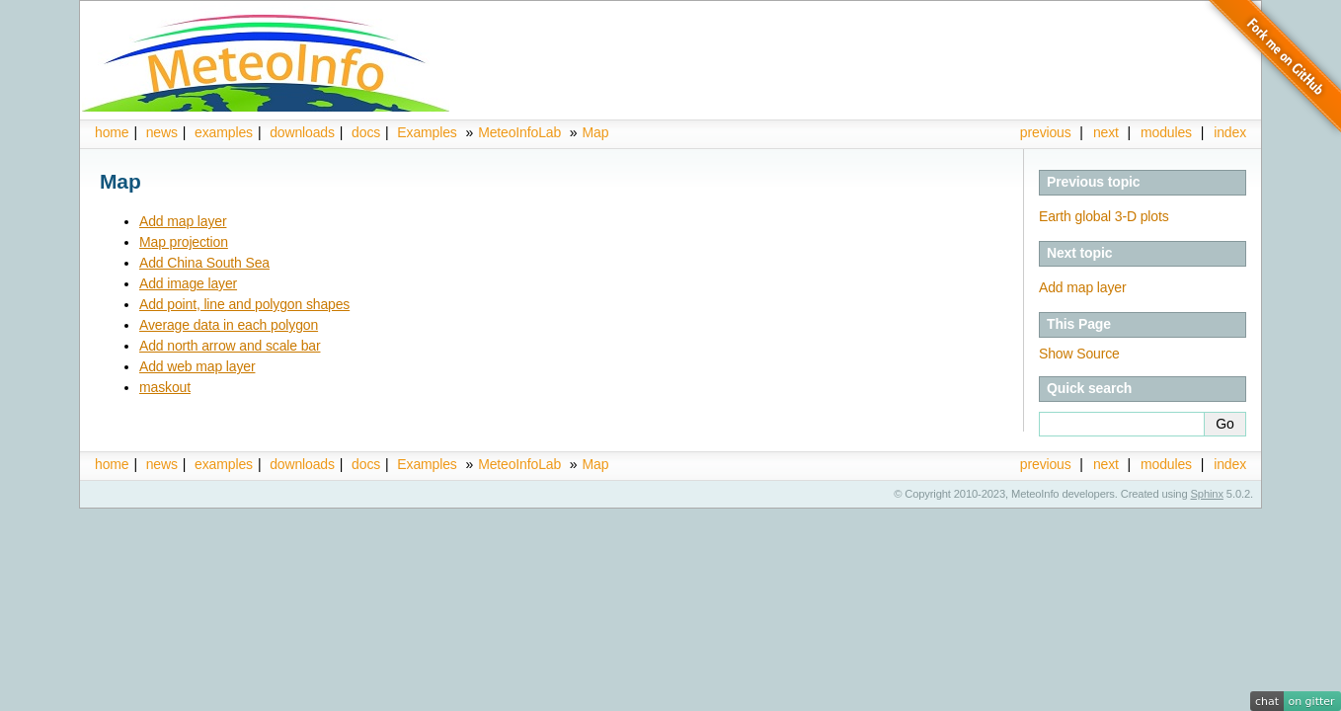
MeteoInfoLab (519, 132)
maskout (165, 387)
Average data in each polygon (228, 325)
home (111, 132)
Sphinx (1207, 494)
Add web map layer (197, 366)
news (162, 132)
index (1230, 464)
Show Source (1079, 353)
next (1106, 132)
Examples (426, 132)
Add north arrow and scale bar (230, 346)
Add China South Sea (204, 263)
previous (1045, 132)
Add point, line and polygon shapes (244, 304)
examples (224, 132)
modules (1166, 132)
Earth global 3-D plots (1104, 216)
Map (595, 132)
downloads (302, 132)
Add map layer (182, 221)
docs (366, 132)
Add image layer (188, 283)
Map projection (183, 242)
